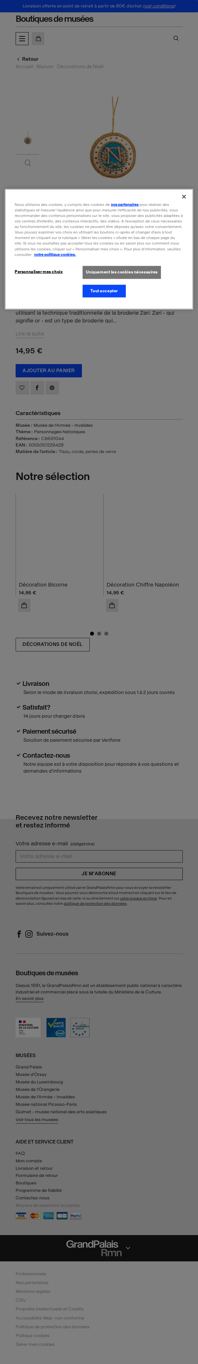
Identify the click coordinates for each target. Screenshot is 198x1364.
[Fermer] (184, 197)
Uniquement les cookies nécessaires (122, 272)
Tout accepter (103, 291)
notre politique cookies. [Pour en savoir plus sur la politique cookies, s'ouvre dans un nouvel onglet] (55, 254)
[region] (99, 249)
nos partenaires (125, 205)
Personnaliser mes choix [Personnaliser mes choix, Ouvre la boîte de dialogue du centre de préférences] (38, 271)
